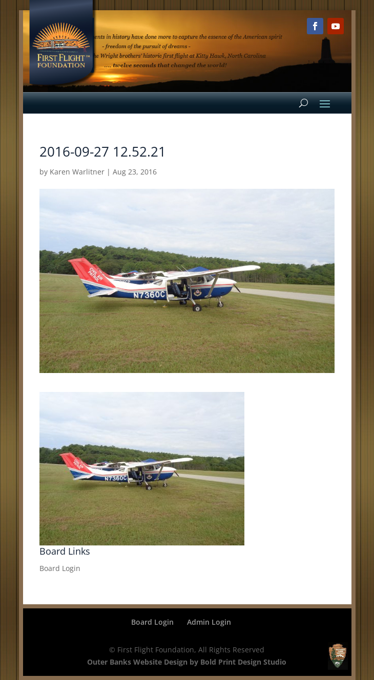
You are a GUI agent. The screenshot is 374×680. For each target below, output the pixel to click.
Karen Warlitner (77, 172)
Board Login (59, 568)
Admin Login (209, 622)
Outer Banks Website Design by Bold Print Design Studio (186, 662)
